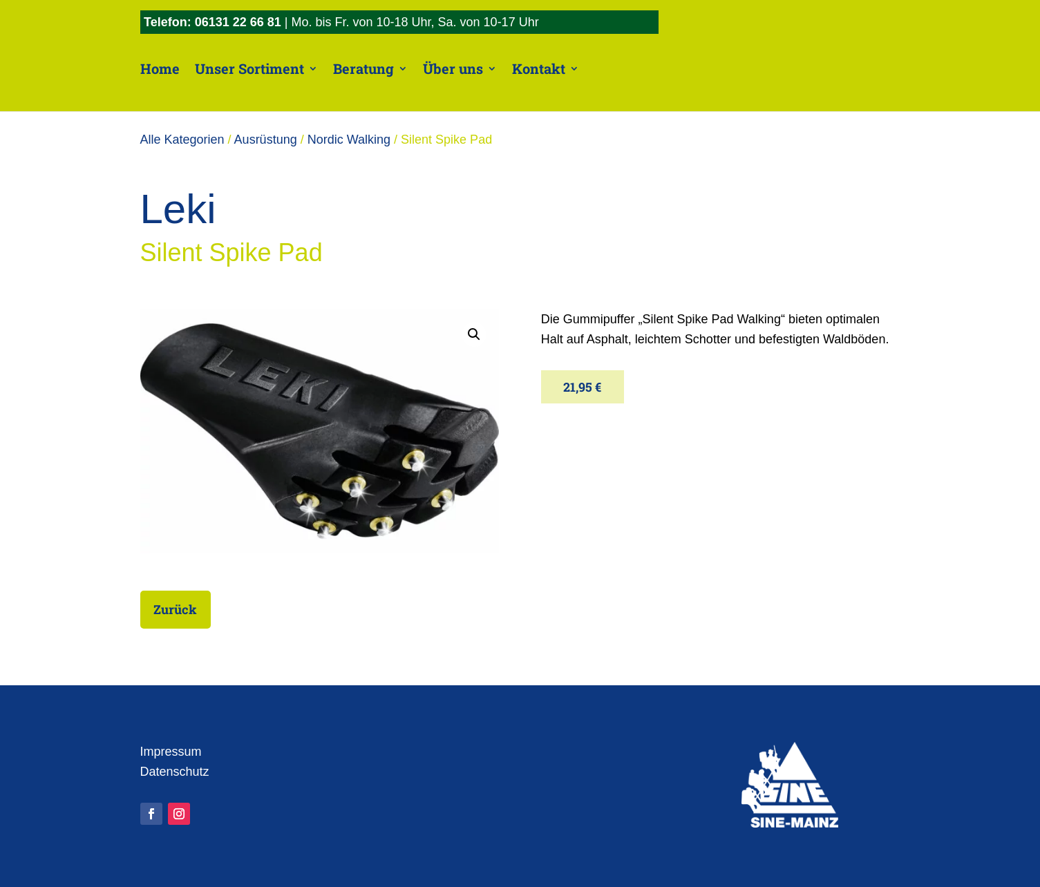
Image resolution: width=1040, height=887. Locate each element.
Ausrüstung (265, 139)
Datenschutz (174, 772)
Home (160, 68)
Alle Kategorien (182, 139)
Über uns (453, 68)
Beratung (363, 68)
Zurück (184, 609)
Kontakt (538, 68)
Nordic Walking (349, 139)
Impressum (171, 752)
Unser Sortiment (249, 68)
